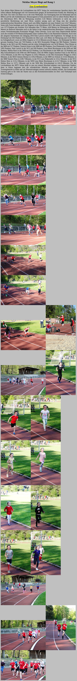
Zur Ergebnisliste (39, 6)
